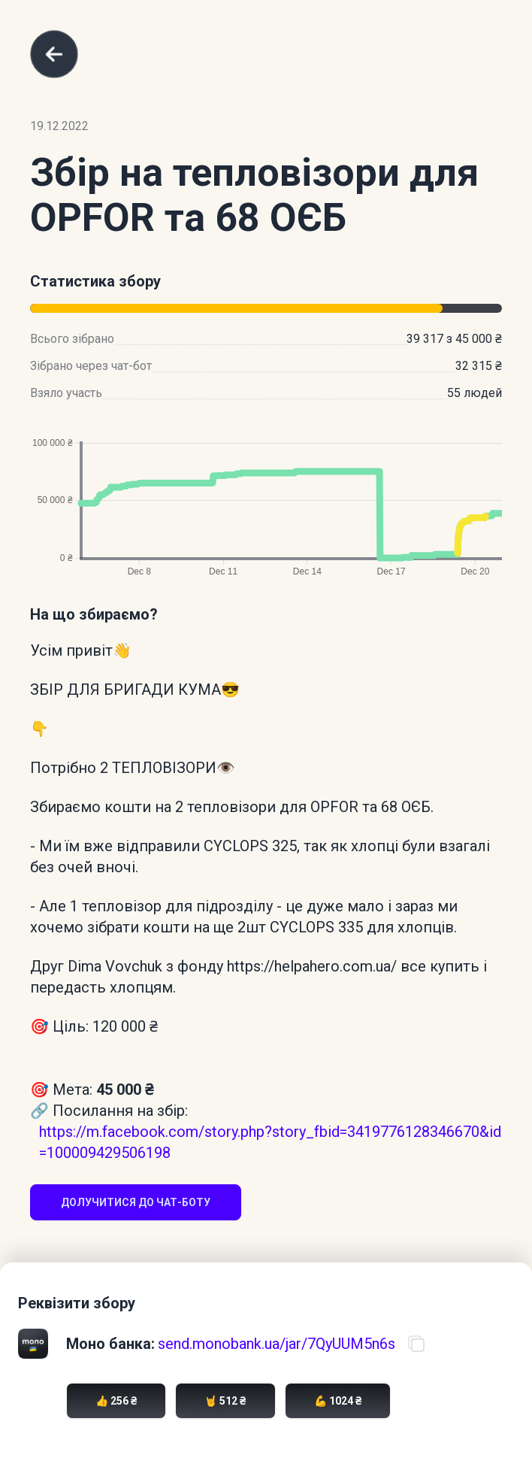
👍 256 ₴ (116, 1401)
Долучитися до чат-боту (135, 1202)
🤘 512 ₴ (225, 1401)
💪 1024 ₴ (337, 1401)
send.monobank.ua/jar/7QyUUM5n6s (276, 1344)
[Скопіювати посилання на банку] (416, 1344)
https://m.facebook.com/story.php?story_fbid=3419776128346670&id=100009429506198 (270, 1142)
